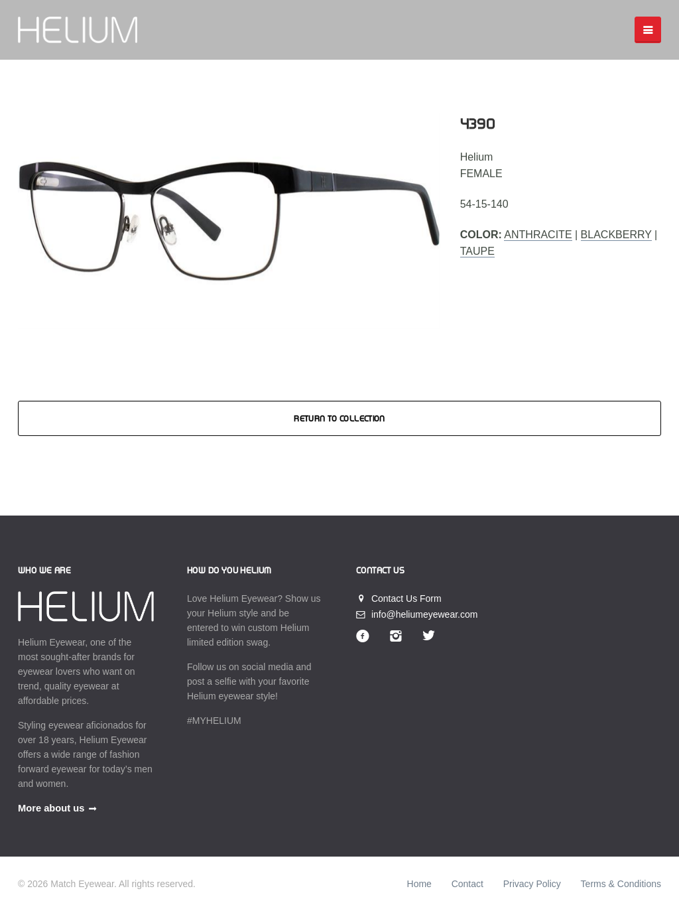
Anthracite (538, 234)
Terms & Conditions (621, 883)
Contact (467, 883)
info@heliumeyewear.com (416, 614)
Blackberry (616, 234)
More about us (51, 808)
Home (419, 883)
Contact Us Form (399, 598)
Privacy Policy (532, 883)
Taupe (477, 251)
